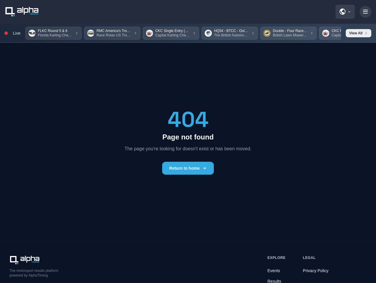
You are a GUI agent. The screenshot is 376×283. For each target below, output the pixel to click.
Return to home (188, 168)
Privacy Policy (315, 270)
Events (274, 270)
